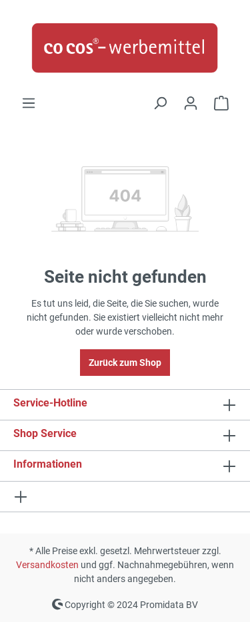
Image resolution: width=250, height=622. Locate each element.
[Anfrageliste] (221, 103)
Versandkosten (47, 564)
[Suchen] (160, 103)
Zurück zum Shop (125, 362)
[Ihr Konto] (190, 103)
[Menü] (28, 103)
